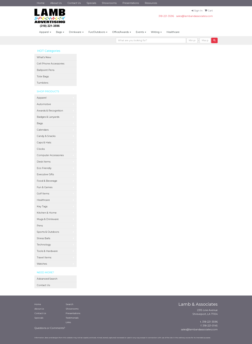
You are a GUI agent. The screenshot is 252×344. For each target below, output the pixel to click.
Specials (91, 3)
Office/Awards (121, 32)
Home (41, 3)
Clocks (41, 149)
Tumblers (42, 82)
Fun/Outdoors (97, 32)
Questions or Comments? (49, 328)
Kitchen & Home (47, 212)
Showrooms (109, 3)
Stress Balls (43, 238)
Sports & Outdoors (48, 231)
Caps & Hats (44, 142)
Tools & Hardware (47, 251)
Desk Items (43, 161)
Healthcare (173, 32)
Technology (44, 244)
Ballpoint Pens (45, 70)
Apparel (45, 32)
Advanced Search (47, 278)
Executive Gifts (45, 174)
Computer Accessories (50, 155)
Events (141, 32)
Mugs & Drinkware (48, 219)
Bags (60, 32)
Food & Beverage (47, 180)
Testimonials (72, 317)
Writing (156, 32)
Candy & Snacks (46, 136)
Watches (42, 263)
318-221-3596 (166, 16)
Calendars (43, 129)
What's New (44, 57)
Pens (40, 225)
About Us (56, 3)
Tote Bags (43, 76)
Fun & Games (44, 187)
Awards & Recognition (50, 110)
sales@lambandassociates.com (194, 16)
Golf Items (43, 193)
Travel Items (44, 257)
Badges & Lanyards (48, 116)
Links (68, 322)
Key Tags (42, 206)
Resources (151, 3)
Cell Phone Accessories (50, 63)
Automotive (44, 104)
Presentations (130, 3)
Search (69, 304)
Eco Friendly (44, 168)
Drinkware (76, 32)
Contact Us (74, 3)
